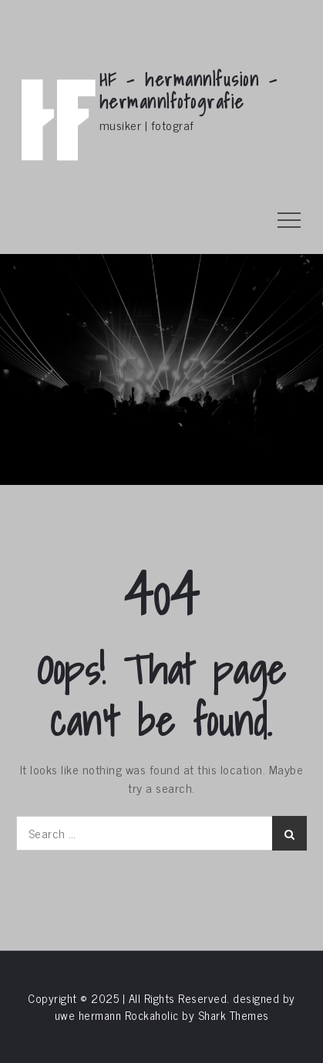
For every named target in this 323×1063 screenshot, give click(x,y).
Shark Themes (233, 1015)
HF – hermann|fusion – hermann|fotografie (188, 90)
